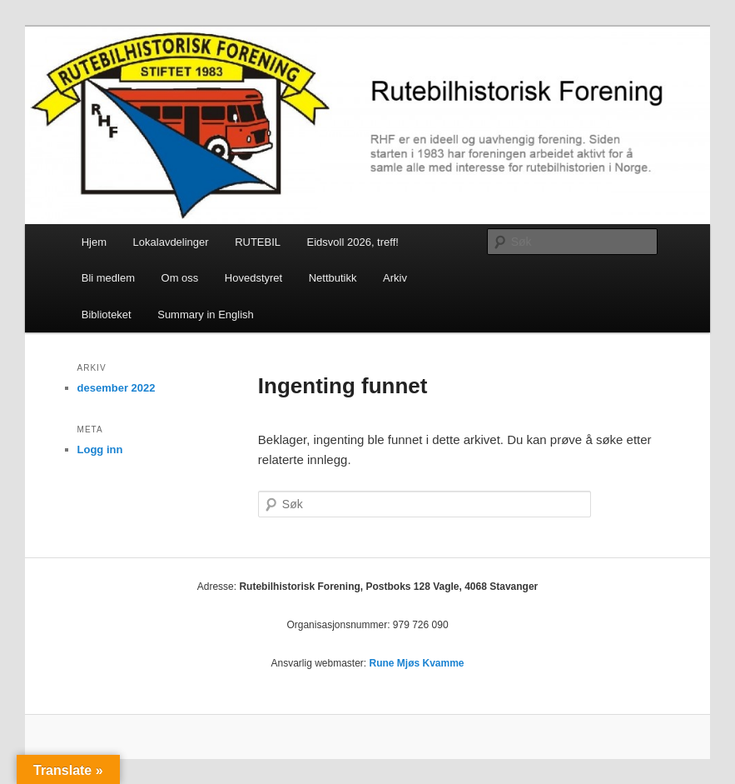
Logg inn (100, 449)
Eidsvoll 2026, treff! (353, 242)
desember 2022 (116, 388)
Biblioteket (107, 314)
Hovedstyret (253, 278)
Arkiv (395, 278)
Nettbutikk (333, 278)
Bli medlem (108, 278)
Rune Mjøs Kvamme (417, 663)
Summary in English (205, 314)
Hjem (94, 242)
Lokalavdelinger (171, 242)
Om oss (180, 278)
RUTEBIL (258, 242)
